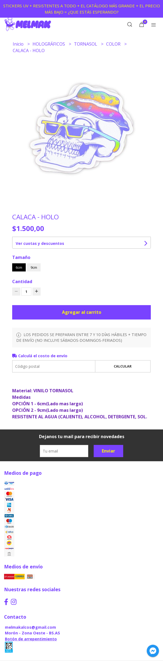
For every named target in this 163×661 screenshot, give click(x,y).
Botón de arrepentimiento (31, 638)
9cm (34, 267)
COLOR (114, 44)
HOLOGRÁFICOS (49, 44)
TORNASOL (86, 44)
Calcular (123, 366)
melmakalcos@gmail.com (30, 627)
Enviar (108, 451)
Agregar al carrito (81, 312)
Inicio (19, 44)
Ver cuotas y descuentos (40, 243)
